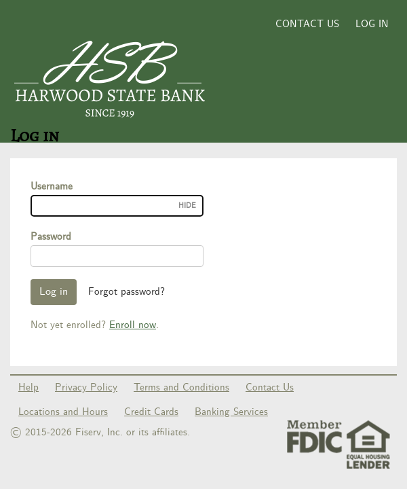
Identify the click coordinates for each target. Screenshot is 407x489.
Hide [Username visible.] (187, 206)
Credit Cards (151, 412)
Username (52, 187)
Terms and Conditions (181, 388)
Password (51, 237)
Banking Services (231, 412)
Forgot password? (126, 292)
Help (28, 388)
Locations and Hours (63, 412)
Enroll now (132, 325)
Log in (372, 24)
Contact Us (307, 24)
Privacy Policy (86, 388)
